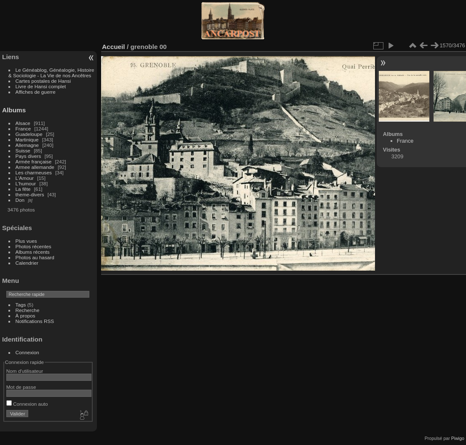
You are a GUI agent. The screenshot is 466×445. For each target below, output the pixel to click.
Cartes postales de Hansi (43, 81)
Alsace (23, 123)
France (23, 128)
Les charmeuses (34, 172)
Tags (21, 304)
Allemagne (27, 145)
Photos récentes (33, 246)
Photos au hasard (35, 257)
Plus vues (26, 241)
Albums (14, 110)
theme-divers (30, 194)
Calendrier (27, 263)
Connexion (27, 352)
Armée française (34, 161)
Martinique (27, 139)
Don (20, 200)
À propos (25, 315)
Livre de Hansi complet (41, 86)
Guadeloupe (29, 134)
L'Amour (25, 178)
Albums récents (33, 252)
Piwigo (457, 438)
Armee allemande (35, 167)
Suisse (23, 150)
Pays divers (28, 156)
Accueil (113, 46)
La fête (23, 189)
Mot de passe (21, 387)
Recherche (28, 310)
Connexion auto (27, 404)
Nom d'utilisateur (24, 371)
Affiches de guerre (36, 92)
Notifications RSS (35, 321)
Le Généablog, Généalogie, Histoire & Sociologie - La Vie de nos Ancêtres (51, 72)
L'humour (26, 183)
